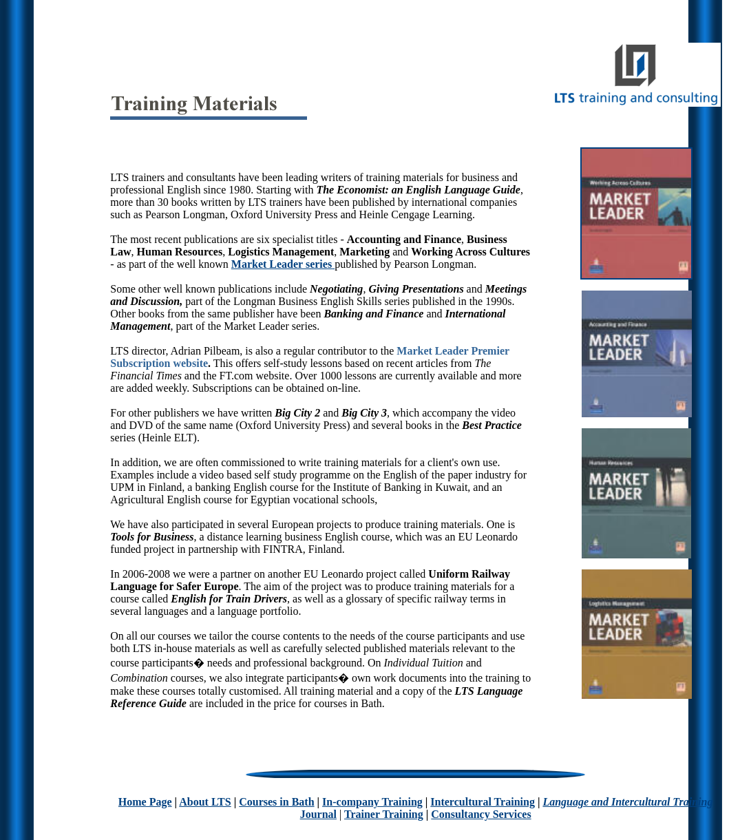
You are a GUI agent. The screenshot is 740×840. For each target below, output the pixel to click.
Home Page (145, 802)
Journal (318, 814)
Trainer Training (383, 814)
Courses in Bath (276, 802)
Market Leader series (281, 264)
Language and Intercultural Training (627, 802)
